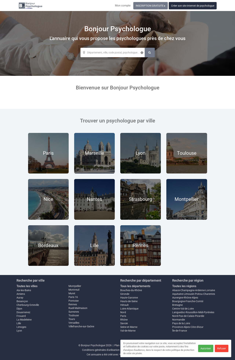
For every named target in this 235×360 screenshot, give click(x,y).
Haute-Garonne (129, 297)
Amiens (21, 293)
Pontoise (73, 300)
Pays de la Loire (181, 323)
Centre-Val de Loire (183, 308)
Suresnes (73, 311)
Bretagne (177, 304)
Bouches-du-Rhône (131, 290)
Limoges (21, 326)
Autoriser (205, 348)
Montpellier (74, 286)
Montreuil (73, 289)
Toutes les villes (27, 286)
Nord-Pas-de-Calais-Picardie (188, 315)
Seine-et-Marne (128, 326)
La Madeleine (24, 319)
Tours (71, 319)
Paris (123, 315)
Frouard (21, 315)
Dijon (19, 308)
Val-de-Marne (127, 330)
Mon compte (123, 5)
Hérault (124, 304)
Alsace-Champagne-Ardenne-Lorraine (193, 290)
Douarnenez (23, 312)
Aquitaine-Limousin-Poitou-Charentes (193, 293)
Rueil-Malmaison (77, 308)
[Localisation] (112, 52)
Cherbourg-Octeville (28, 304)
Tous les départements (135, 286)
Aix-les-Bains (24, 290)
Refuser (221, 348)
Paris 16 (73, 297)
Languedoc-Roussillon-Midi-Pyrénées (193, 312)
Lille (19, 323)
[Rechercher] (150, 52)
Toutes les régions (184, 286)
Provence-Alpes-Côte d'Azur (187, 326)
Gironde (124, 293)
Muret (71, 293)
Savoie (124, 323)
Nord (123, 312)
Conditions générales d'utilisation (101, 349)
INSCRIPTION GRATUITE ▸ (150, 5)
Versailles (73, 322)
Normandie (178, 319)
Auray (20, 297)
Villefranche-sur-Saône (81, 326)
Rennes (72, 304)
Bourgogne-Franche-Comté (187, 301)
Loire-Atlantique (129, 308)
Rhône (124, 319)
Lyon (19, 330)
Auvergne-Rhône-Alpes (185, 297)
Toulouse (73, 315)
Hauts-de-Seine (129, 301)
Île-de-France (179, 330)
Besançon (22, 301)
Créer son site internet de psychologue (192, 5)
